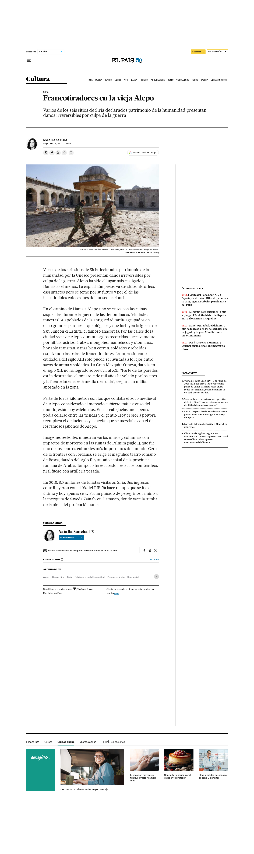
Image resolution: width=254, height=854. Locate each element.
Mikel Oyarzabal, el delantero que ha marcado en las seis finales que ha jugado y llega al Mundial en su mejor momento (205, 330)
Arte (126, 80)
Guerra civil (133, 577)
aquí (116, 593)
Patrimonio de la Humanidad (90, 577)
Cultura (38, 79)
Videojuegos (182, 80)
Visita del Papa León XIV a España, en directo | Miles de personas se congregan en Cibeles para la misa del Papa (205, 299)
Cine (91, 80)
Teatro (108, 80)
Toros (195, 80)
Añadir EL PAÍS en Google (144, 152)
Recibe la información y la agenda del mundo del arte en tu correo (82, 550)
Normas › (154, 559)
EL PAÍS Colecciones (113, 741)
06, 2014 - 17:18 (61, 144)
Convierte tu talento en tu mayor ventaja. (85, 789)
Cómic (171, 80)
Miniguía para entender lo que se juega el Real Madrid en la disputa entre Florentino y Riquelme (204, 315)
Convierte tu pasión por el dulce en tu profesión (177, 776)
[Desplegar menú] (29, 60)
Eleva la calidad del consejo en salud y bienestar (213, 776)
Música (98, 80)
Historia (144, 80)
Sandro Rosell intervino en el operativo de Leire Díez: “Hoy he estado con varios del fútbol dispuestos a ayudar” (206, 402)
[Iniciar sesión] (217, 51)
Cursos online (66, 741)
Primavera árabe (116, 577)
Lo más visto (189, 373)
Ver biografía (71, 537)
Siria (69, 577)
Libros (118, 80)
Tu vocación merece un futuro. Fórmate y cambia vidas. (143, 778)
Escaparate (32, 741)
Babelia (204, 80)
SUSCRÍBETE (198, 51)
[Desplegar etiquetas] (156, 576)
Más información (52, 593)
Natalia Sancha (55, 139)
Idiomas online (88, 741)
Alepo (46, 577)
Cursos (48, 741)
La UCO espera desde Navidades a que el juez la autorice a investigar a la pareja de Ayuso (205, 414)
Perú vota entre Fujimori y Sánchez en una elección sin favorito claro (203, 346)
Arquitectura (158, 80)
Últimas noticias (219, 80)
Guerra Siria (58, 577)
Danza (134, 80)
